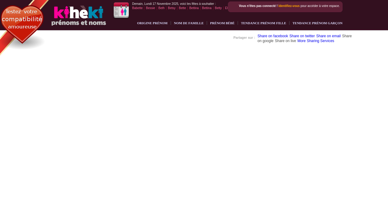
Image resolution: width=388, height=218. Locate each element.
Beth (162, 8)
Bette (182, 8)
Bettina (194, 8)
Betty (218, 8)
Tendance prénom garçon (318, 23)
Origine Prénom (152, 23)
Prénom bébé (222, 23)
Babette (137, 8)
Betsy (172, 8)
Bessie (150, 8)
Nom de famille (189, 23)
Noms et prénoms (79, 15)
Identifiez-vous (289, 6)
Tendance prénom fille (263, 23)
